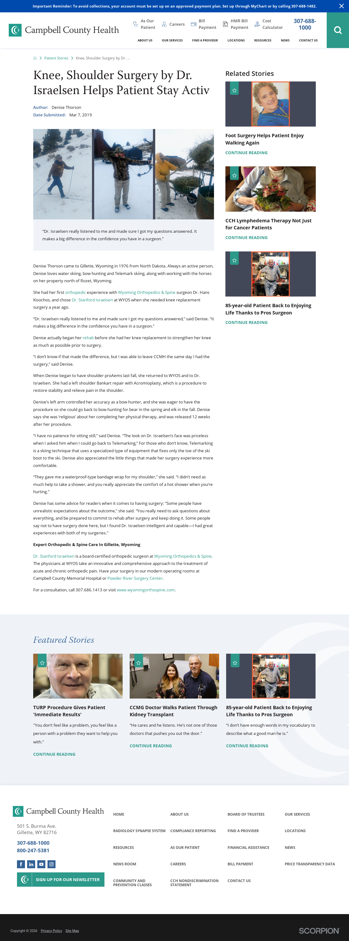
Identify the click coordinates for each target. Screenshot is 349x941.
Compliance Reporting (193, 830)
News (290, 847)
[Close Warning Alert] (341, 6)
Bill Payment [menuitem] (207, 24)
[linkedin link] (31, 864)
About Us (179, 814)
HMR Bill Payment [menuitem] (239, 24)
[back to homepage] (35, 58)
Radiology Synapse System (139, 830)
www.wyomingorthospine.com (146, 590)
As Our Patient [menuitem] (148, 24)
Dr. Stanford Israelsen (92, 300)
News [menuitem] (285, 40)
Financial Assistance (248, 847)
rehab (88, 337)
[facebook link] (21, 864)
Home (118, 814)
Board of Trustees (246, 814)
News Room (124, 863)
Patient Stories (56, 58)
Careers (178, 863)
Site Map (72, 931)
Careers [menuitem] (177, 24)
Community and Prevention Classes (132, 882)
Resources (123, 847)
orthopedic (75, 292)
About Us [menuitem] (145, 40)
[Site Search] (338, 30)
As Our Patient (185, 847)
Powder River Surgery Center (135, 578)
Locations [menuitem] (236, 40)
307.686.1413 (89, 590)
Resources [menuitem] (262, 40)
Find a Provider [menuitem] (205, 40)
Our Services (297, 814)
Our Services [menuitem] (172, 40)
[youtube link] (41, 864)
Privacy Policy (51, 931)
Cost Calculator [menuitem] (272, 24)
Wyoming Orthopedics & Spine (146, 292)
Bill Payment (240, 863)
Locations (295, 830)
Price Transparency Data (310, 863)
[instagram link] (52, 864)
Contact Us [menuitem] (308, 40)
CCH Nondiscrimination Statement (194, 882)
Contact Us (239, 880)
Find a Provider (243, 830)
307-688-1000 (305, 24)
